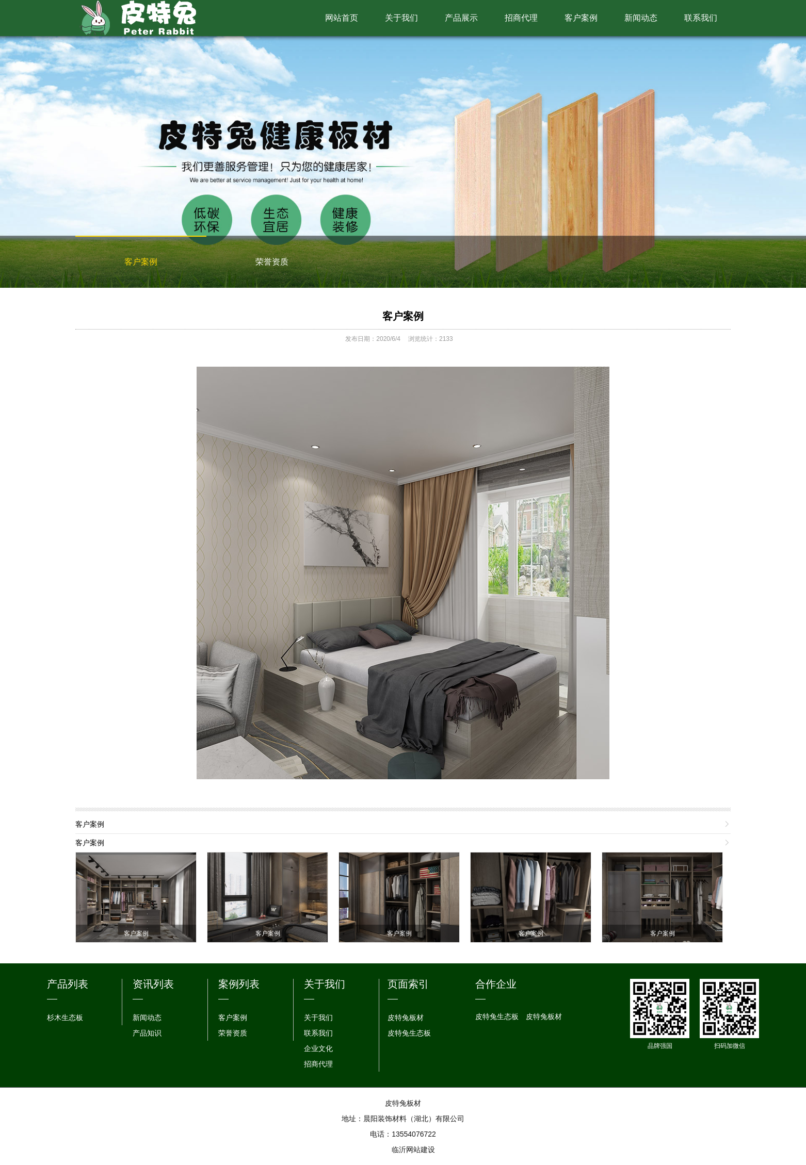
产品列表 (67, 984)
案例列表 (239, 984)
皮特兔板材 (406, 1017)
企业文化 (318, 1048)
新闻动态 (640, 17)
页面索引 (408, 984)
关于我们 (401, 17)
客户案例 (581, 17)
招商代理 (521, 17)
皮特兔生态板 (409, 1033)
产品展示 (461, 17)
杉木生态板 (65, 1017)
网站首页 (341, 17)
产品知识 (147, 1033)
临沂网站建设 (413, 1149)
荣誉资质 (271, 261)
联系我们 (700, 17)
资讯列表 (153, 984)
